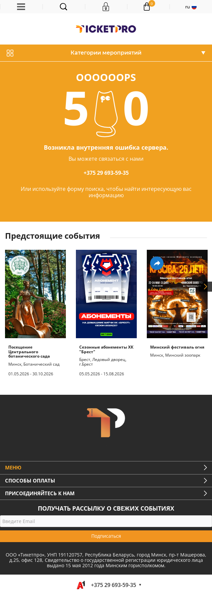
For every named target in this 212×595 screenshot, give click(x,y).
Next (205, 287)
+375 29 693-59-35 (106, 172)
